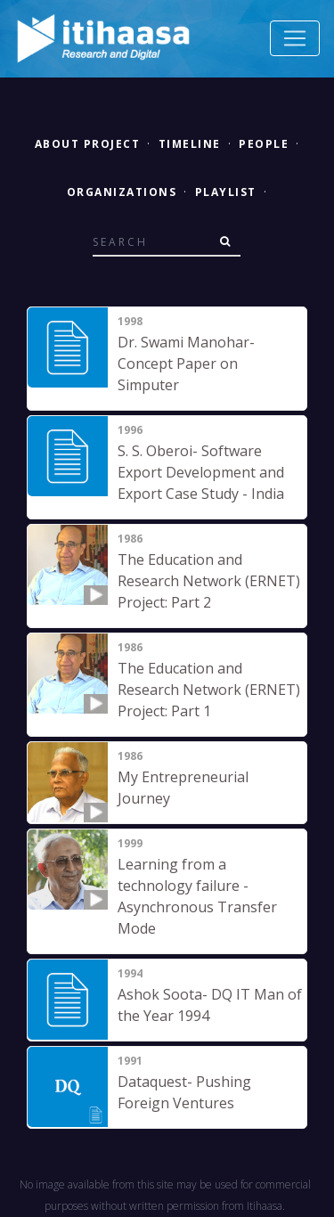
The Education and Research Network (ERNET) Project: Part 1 (209, 689)
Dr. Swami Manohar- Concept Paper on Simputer (186, 363)
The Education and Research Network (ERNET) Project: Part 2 (209, 581)
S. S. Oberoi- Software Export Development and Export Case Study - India (201, 472)
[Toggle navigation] (295, 38)
